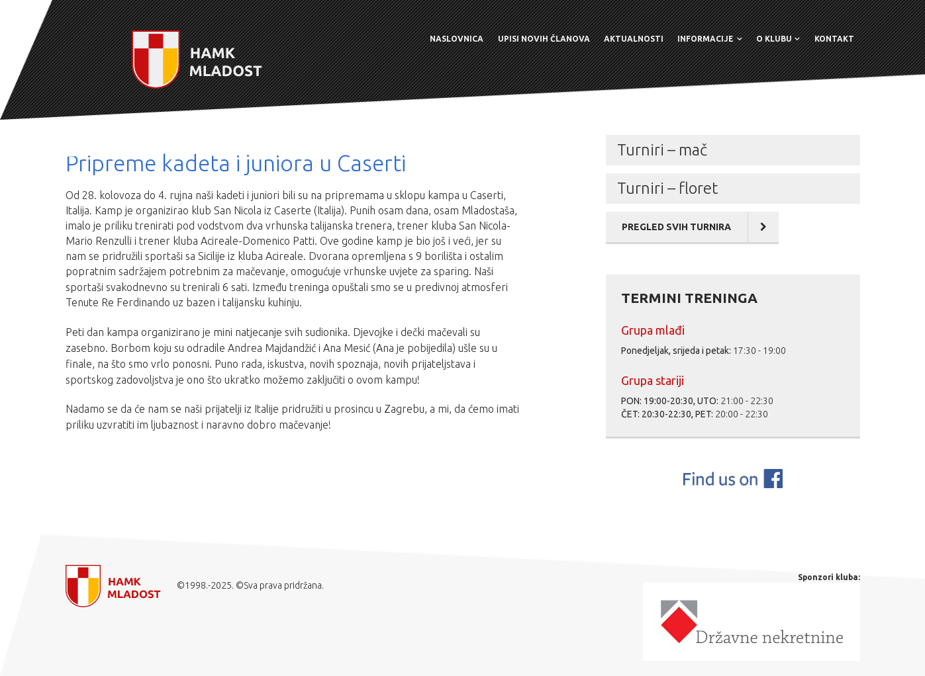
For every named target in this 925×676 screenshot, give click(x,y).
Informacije (705, 38)
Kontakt (834, 38)
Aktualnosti (633, 38)
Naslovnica (456, 38)
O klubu (774, 38)
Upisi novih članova (544, 38)
